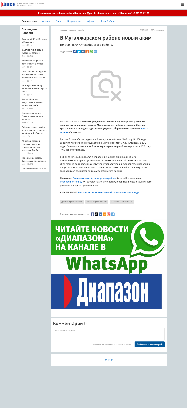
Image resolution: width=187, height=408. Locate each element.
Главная (63, 30)
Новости (72, 30)
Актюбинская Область (121, 201)
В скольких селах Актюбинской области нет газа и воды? (109, 192)
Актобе (81, 30)
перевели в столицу (71, 181)
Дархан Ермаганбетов (72, 201)
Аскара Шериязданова (129, 178)
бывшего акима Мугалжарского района (95, 178)
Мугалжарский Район (97, 201)
